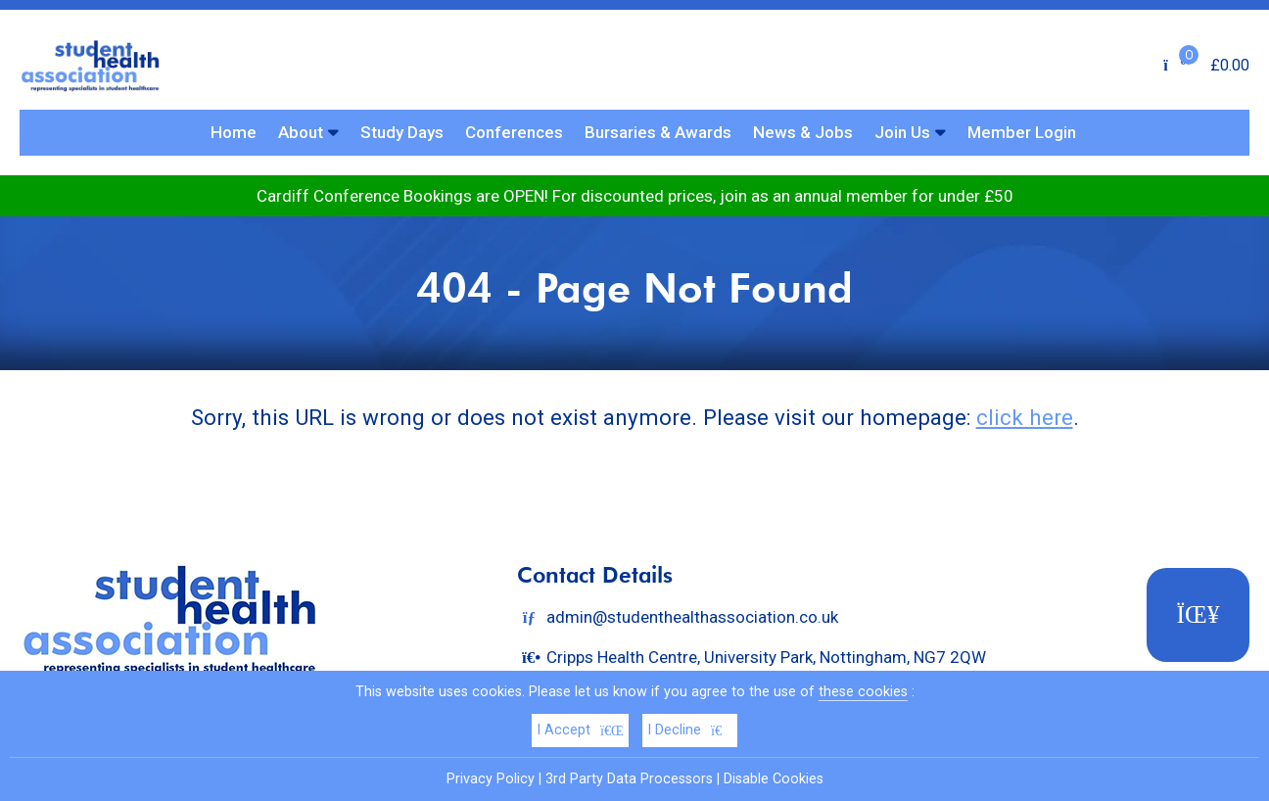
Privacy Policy (490, 779)
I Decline (689, 730)
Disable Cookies (773, 779)
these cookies (863, 691)
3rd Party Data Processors (629, 779)
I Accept (580, 730)
